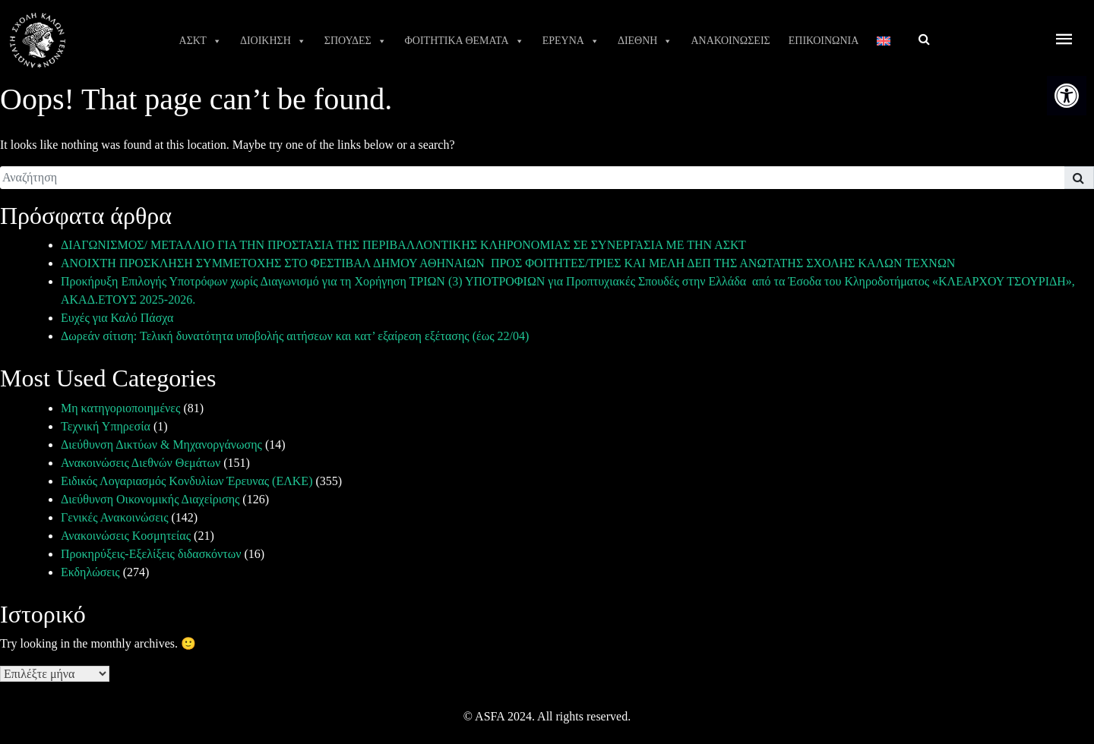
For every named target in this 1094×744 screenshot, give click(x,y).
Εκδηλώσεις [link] (90, 572)
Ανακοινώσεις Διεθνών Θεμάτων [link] (140, 462)
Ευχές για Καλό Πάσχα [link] (117, 317)
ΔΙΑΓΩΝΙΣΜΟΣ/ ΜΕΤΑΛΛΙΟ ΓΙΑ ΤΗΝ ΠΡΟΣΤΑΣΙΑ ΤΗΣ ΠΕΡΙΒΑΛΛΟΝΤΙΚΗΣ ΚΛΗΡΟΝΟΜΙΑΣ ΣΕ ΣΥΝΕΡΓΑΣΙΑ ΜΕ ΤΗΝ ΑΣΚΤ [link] (403, 244)
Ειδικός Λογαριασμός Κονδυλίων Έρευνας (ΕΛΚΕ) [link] (186, 480)
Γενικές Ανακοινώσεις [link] (115, 517)
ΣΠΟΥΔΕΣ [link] (355, 41)
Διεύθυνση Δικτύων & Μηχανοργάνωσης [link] (161, 444)
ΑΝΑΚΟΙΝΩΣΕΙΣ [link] (730, 40)
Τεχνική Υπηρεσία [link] (105, 426)
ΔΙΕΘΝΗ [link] (645, 41)
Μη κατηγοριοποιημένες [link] (120, 408)
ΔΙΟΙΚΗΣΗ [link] (273, 41)
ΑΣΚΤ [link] (200, 41)
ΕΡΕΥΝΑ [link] (570, 41)
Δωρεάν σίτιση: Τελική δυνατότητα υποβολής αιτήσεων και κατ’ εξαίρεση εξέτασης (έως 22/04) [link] (295, 335)
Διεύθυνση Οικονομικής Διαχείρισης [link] (150, 499)
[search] (532, 177)
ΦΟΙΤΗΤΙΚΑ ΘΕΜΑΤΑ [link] (464, 41)
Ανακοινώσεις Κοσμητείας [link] (126, 535)
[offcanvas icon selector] (1064, 40)
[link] (1066, 95)
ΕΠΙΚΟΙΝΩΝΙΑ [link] (824, 40)
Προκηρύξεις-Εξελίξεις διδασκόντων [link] (151, 553)
